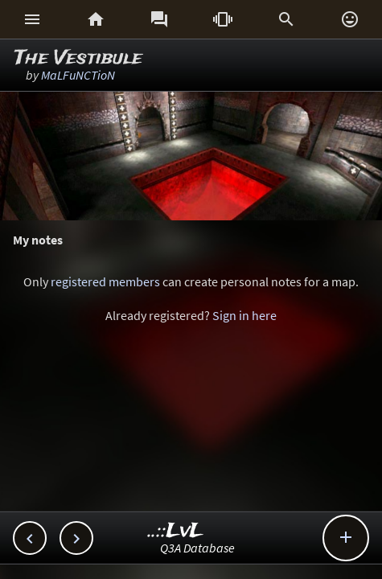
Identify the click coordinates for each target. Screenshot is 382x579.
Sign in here (244, 315)
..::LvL (176, 531)
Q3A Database (197, 548)
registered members (105, 281)
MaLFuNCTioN (78, 75)
